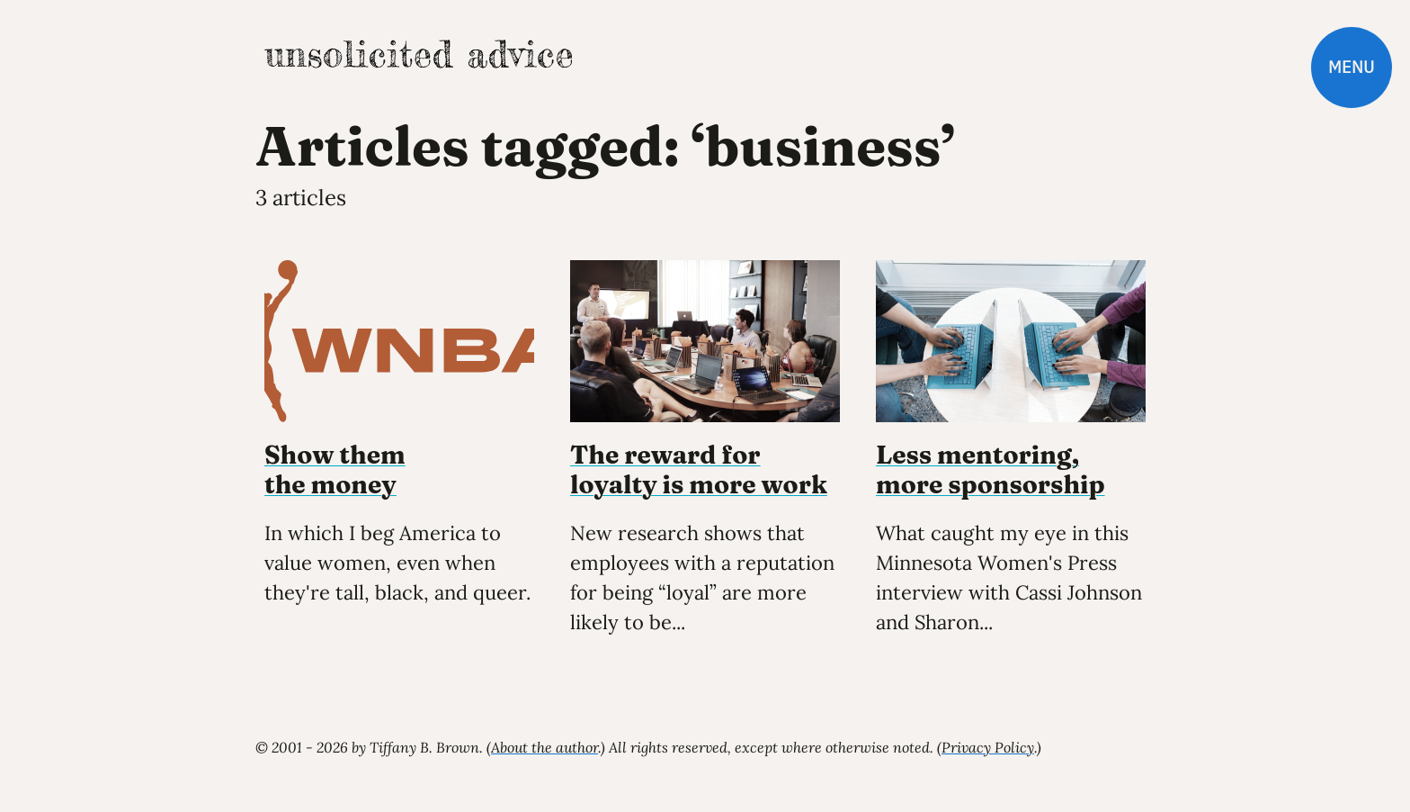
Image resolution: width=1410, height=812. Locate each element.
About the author (544, 747)
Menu (1351, 67)
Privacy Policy (987, 747)
